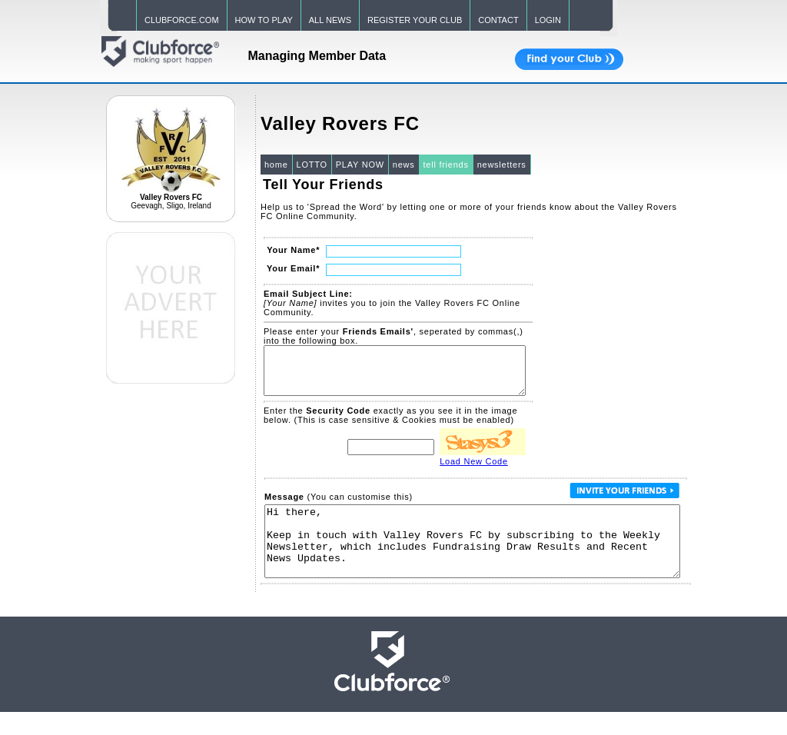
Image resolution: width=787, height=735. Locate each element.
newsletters (501, 164)
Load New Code (474, 470)
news (404, 164)
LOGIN (548, 20)
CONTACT (498, 20)
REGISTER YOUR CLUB (414, 20)
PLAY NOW (360, 164)
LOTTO (312, 164)
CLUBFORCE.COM (181, 20)
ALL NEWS (330, 20)
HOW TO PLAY (264, 20)
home (276, 164)
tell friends (446, 164)
